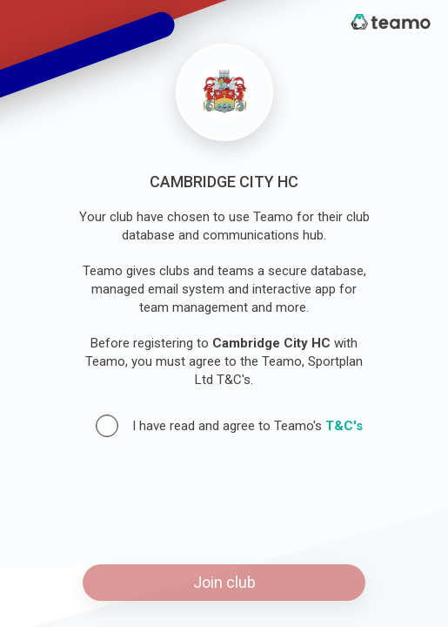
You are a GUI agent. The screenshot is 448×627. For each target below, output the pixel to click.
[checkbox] (107, 426)
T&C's (344, 426)
